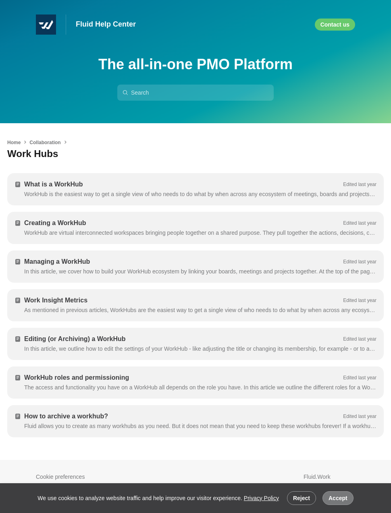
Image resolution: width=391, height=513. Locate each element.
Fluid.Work (317, 477)
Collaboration (44, 142)
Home (14, 142)
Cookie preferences (60, 477)
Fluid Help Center (106, 24)
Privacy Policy (261, 498)
